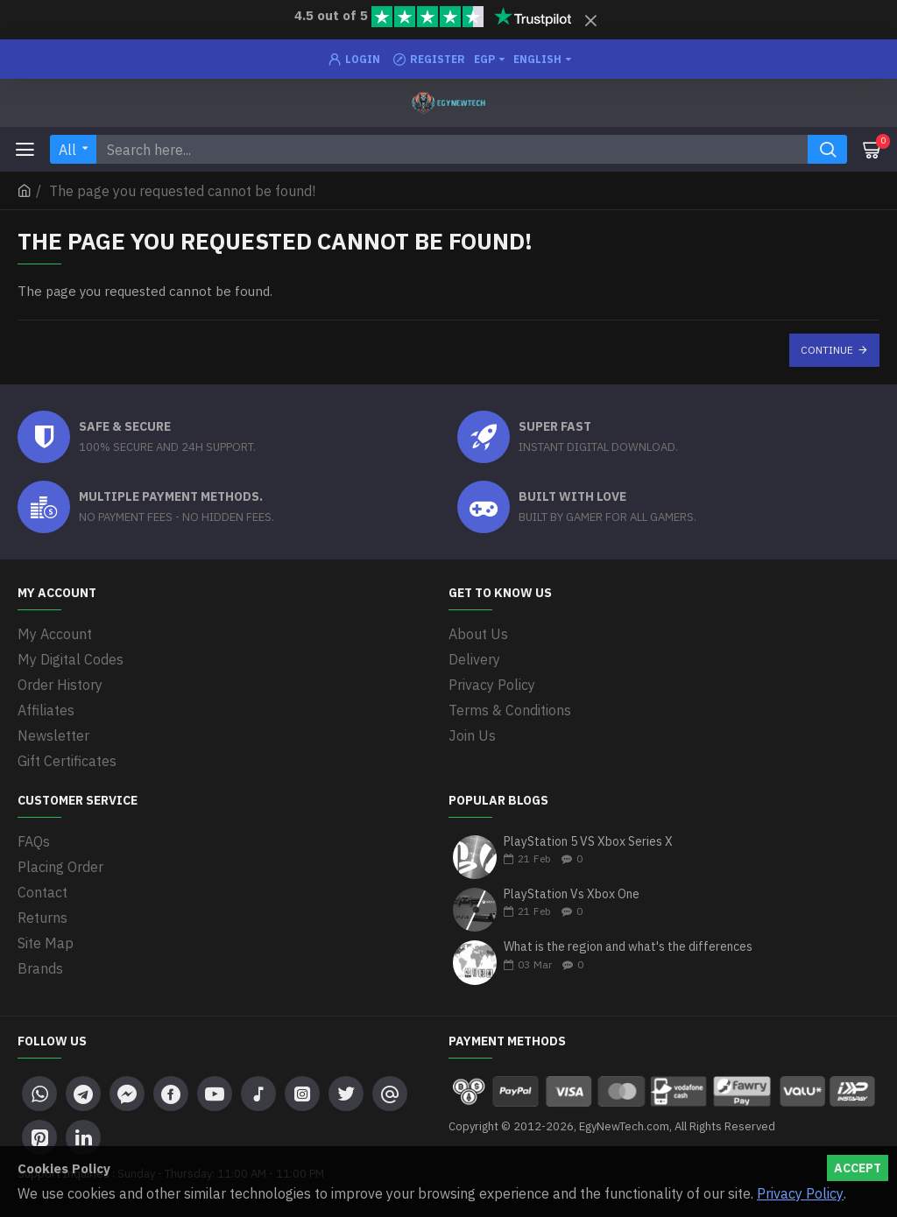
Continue (827, 349)
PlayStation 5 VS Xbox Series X (588, 841)
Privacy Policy (800, 1193)
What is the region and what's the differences (628, 946)
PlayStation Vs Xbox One (571, 894)
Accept (857, 1168)
